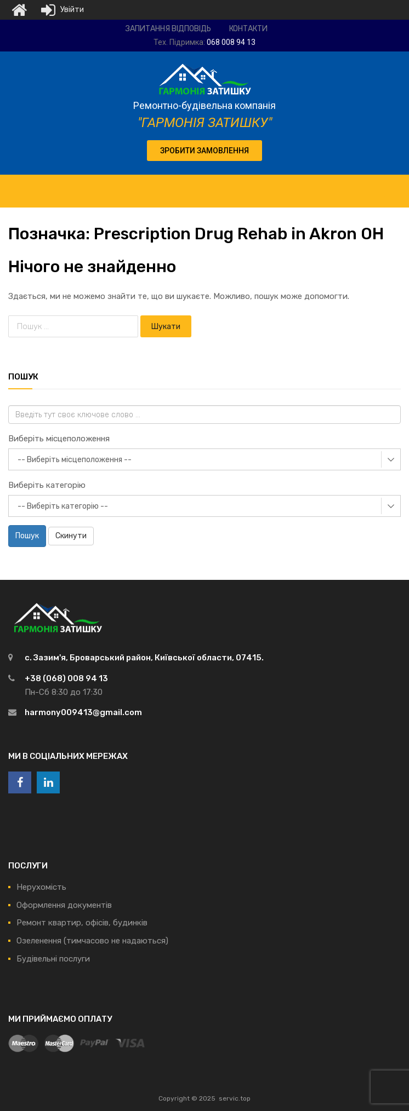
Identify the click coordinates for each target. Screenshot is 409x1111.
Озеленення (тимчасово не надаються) (92, 941)
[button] (204, 150)
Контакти (248, 28)
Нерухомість (41, 887)
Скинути (71, 535)
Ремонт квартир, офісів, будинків (81, 923)
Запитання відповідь (168, 28)
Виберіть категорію (47, 485)
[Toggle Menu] (395, 186)
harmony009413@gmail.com (83, 712)
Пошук (27, 535)
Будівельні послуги (53, 959)
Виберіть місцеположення (59, 439)
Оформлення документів (64, 905)
